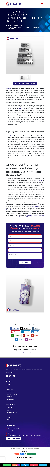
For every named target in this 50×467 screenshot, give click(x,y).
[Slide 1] (22, 77)
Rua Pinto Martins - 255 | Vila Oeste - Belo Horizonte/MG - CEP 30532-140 (25, 216)
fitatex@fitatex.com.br (12, 210)
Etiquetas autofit (12, 412)
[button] (6, 77)
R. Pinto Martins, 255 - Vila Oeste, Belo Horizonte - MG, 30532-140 (23, 435)
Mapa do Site (25, 451)
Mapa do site (10, 399)
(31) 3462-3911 (36, 206)
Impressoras (10, 415)
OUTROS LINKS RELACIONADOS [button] (26, 346)
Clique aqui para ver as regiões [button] (24, 351)
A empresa (10, 387)
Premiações (10, 392)
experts (30, 457)
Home (8, 25)
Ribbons (9, 419)
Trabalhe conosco (12, 394)
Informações (17, 25)
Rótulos (9, 407)
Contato (10, 396)
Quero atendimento (13, 439)
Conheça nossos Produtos (25, 83)
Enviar (25, 262)
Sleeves (9, 410)
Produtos (10, 389)
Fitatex (9, 89)
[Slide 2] (27, 77)
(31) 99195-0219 (11, 430)
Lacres (9, 417)
